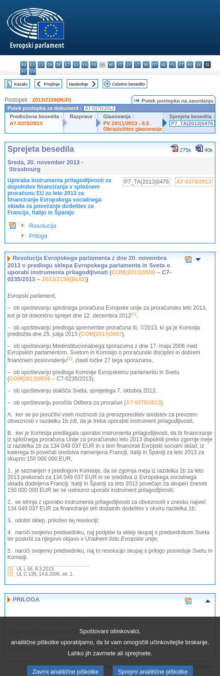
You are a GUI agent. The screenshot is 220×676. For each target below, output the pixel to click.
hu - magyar (146, 64)
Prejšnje (52, 84)
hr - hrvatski (111, 64)
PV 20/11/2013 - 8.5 (126, 123)
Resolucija (42, 225)
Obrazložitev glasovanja (132, 129)
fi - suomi (23, 71)
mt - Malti (154, 64)
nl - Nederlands (163, 64)
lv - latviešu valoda (128, 64)
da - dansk (49, 64)
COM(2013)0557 (101, 334)
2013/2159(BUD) (51, 100)
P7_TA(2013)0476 (192, 123)
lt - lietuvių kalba (137, 64)
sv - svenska (32, 71)
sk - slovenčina (198, 64)
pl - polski (172, 64)
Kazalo (21, 84)
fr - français (93, 64)
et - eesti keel (67, 64)
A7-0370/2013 (26, 123)
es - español (32, 64)
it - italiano (119, 64)
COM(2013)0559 (133, 272)
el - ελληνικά (76, 64)
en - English (84, 64)
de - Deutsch (58, 64)
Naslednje (78, 84)
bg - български (23, 64)
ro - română (189, 64)
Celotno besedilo (128, 84)
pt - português (181, 64)
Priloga (38, 235)
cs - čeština (41, 64)
